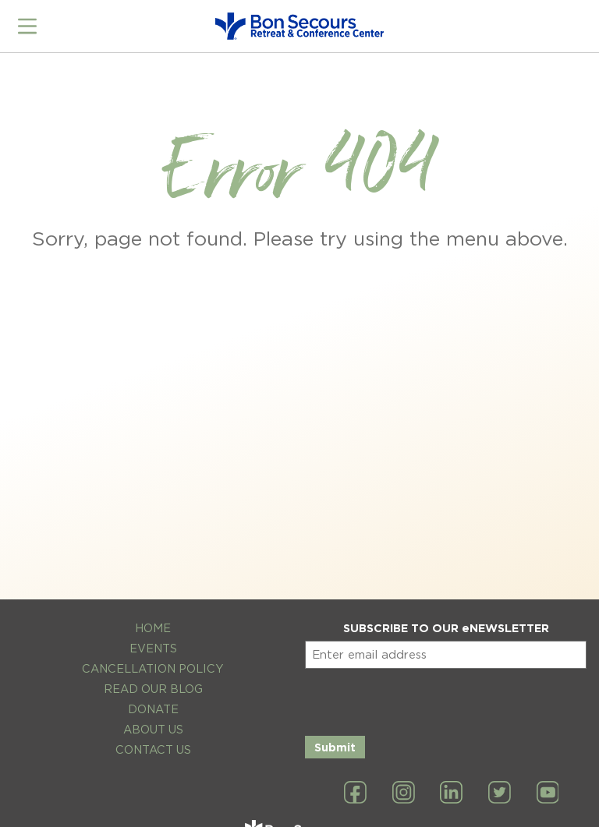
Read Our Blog (153, 688)
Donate (153, 709)
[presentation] (423, 699)
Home (153, 627)
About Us (153, 729)
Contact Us (153, 749)
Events (153, 648)
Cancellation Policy (153, 668)
